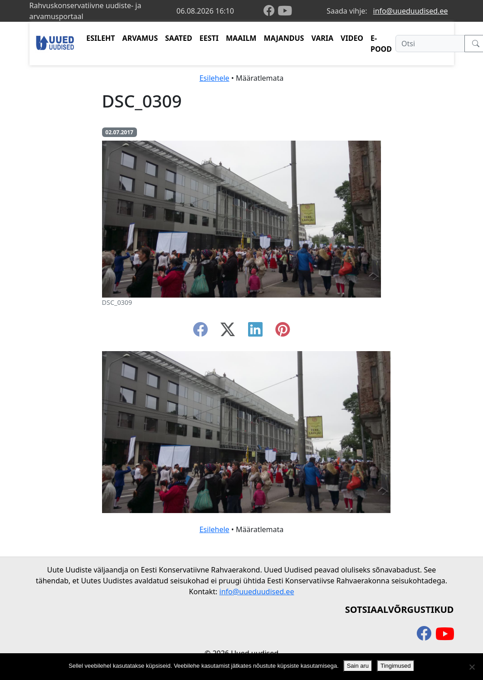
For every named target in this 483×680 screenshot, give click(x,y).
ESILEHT (100, 38)
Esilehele (214, 78)
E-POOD (381, 43)
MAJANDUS (283, 38)
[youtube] (285, 11)
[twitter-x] (227, 332)
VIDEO (352, 38)
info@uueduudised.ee (410, 11)
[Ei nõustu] (471, 666)
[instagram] (282, 332)
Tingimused (396, 665)
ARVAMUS (140, 38)
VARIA (322, 38)
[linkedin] (255, 332)
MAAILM (241, 38)
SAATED (178, 38)
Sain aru (358, 665)
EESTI (209, 38)
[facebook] (270, 11)
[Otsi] (430, 43)
